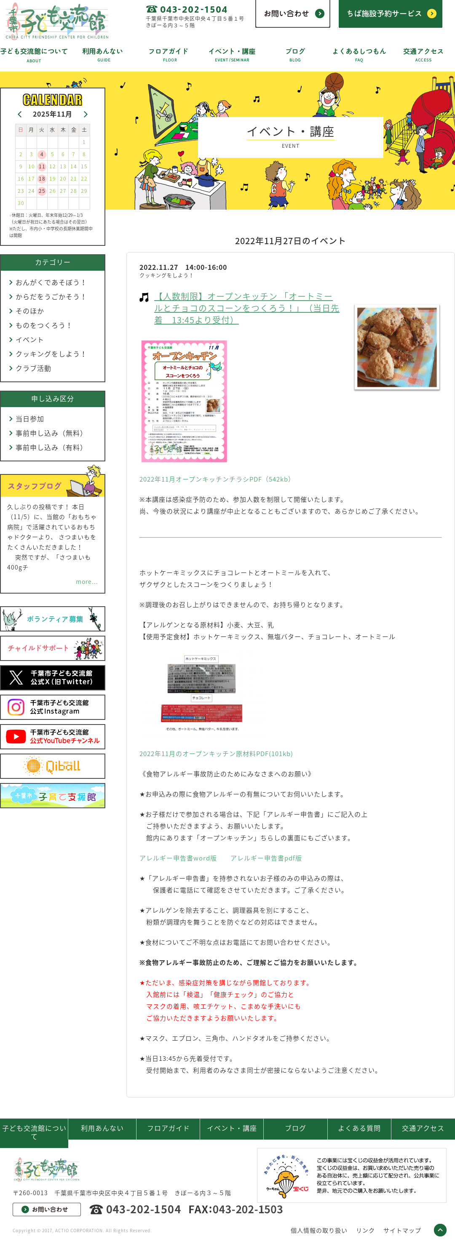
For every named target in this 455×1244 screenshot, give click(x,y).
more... (87, 581)
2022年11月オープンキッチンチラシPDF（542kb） (217, 479)
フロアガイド (168, 1128)
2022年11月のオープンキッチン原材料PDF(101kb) (216, 753)
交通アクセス (423, 1128)
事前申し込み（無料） (51, 433)
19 (52, 178)
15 (84, 166)
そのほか (30, 311)
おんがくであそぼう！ (51, 282)
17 (31, 178)
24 (31, 190)
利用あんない (102, 1128)
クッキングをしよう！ (51, 354)
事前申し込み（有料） (51, 447)
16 (21, 178)
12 (52, 166)
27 (63, 190)
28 (73, 190)
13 (63, 166)
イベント (30, 339)
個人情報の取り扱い (319, 1230)
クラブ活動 (33, 368)
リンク (365, 1230)
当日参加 (30, 418)
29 (84, 190)
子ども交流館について (34, 1132)
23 (21, 190)
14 (73, 166)
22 (84, 178)
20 (63, 178)
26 (52, 190)
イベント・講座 (232, 1128)
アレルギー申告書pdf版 (266, 858)
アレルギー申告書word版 (178, 858)
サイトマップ (402, 1230)
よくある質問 (359, 1128)
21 (73, 178)
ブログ (295, 1128)
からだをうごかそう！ (51, 296)
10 (31, 166)
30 (21, 203)
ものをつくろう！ (44, 325)
